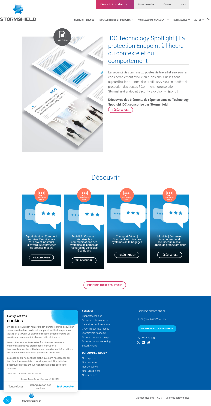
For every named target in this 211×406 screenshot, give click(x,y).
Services (88, 310)
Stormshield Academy (94, 333)
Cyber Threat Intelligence (95, 328)
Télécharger (120, 109)
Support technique (92, 316)
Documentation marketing (96, 341)
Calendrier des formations (96, 324)
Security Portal (90, 345)
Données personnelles (177, 397)
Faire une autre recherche (104, 285)
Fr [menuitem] (182, 4)
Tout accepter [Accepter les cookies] (65, 386)
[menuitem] (181, 4)
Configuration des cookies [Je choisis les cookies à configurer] (40, 387)
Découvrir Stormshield (112, 4)
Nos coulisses (89, 362)
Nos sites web (89, 375)
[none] (181, 4)
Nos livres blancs (91, 370)
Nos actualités (90, 366)
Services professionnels (95, 320)
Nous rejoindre (146, 4)
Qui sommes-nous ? (94, 352)
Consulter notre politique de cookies (24, 373)
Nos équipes (88, 358)
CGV (159, 397)
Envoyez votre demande (157, 328)
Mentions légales (144, 397)
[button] (7, 400)
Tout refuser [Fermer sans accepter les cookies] (15, 386)
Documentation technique (96, 337)
